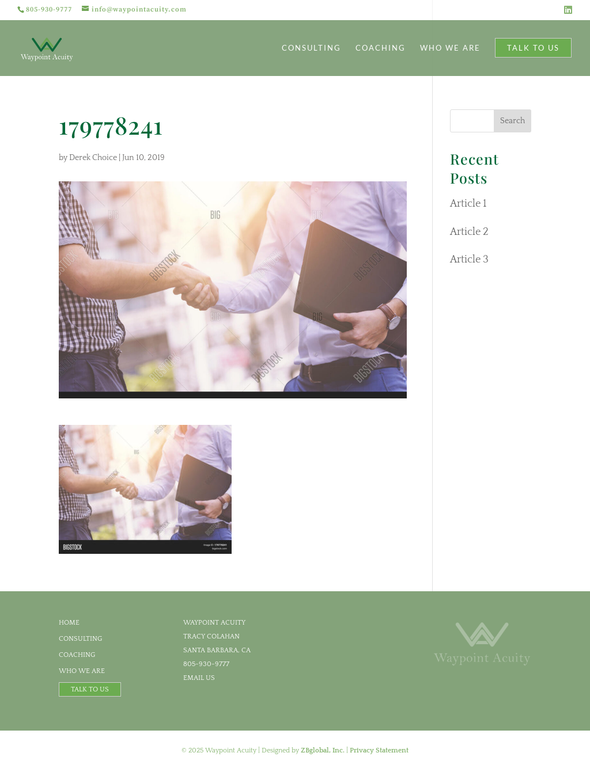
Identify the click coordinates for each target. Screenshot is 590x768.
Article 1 (468, 204)
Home (69, 622)
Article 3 (469, 259)
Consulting (311, 48)
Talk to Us (533, 47)
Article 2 (469, 232)
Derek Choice (93, 157)
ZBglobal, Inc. (323, 750)
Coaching (380, 48)
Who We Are (450, 48)
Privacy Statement (379, 750)
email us (199, 678)
